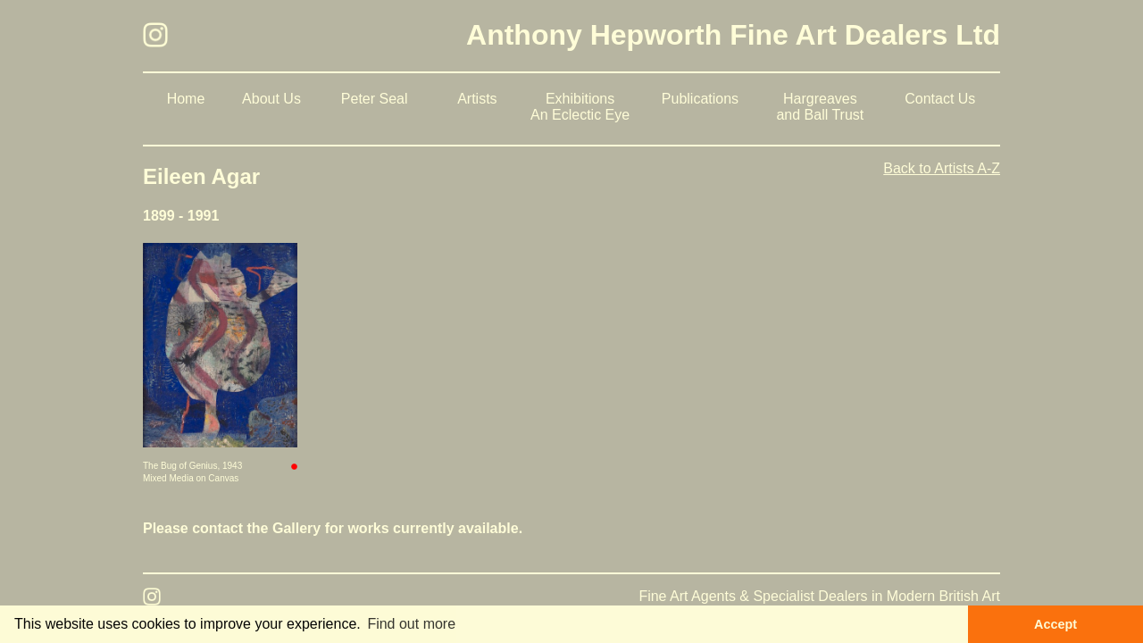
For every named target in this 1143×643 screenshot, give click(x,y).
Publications (700, 98)
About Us (271, 98)
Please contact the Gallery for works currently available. (332, 528)
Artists (476, 98)
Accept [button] (1055, 624)
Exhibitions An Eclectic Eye (580, 106)
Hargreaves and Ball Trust (820, 106)
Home (186, 98)
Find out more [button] (411, 623)
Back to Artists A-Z (941, 168)
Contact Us (940, 98)
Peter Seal (374, 98)
